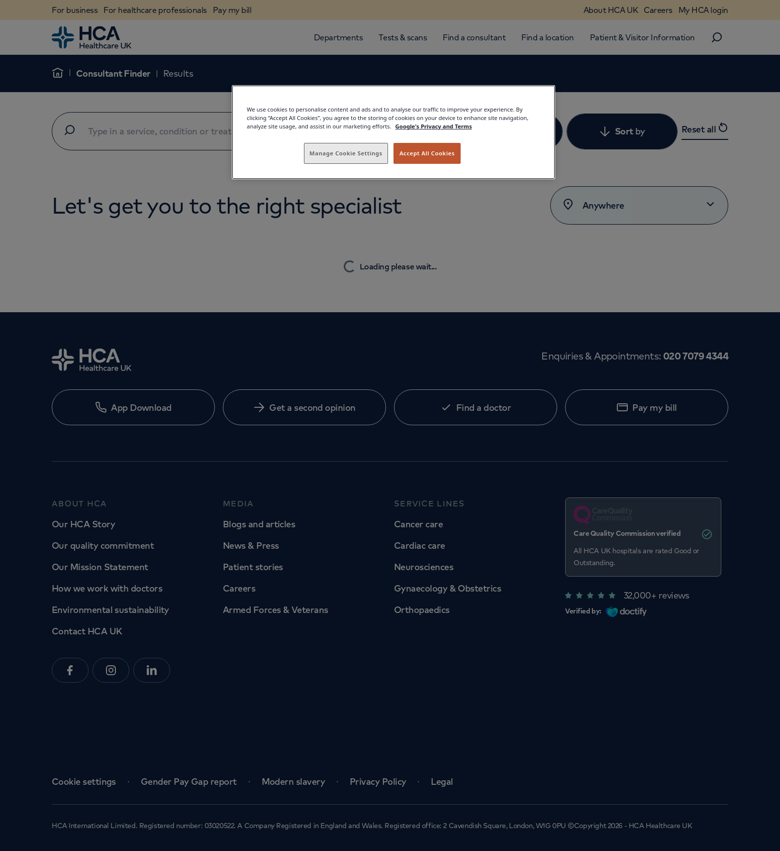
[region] (393, 132)
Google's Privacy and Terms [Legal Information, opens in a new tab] (433, 126)
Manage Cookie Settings (346, 153)
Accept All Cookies (427, 153)
